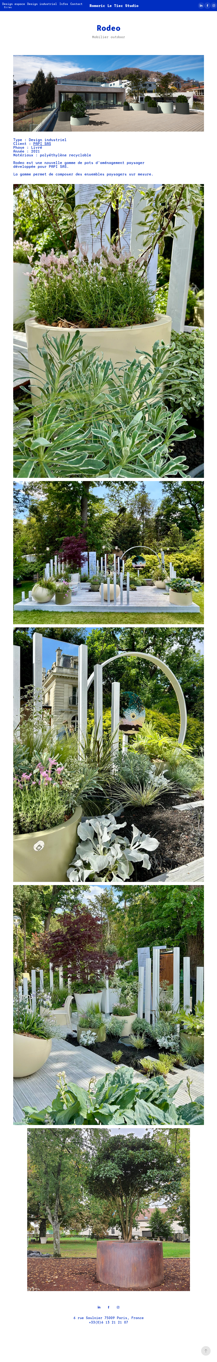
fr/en (8, 7)
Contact (76, 4)
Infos (63, 4)
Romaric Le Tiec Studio (114, 5)
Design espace (13, 4)
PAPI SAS (42, 143)
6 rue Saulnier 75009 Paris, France (108, 1318)
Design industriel (42, 4)
